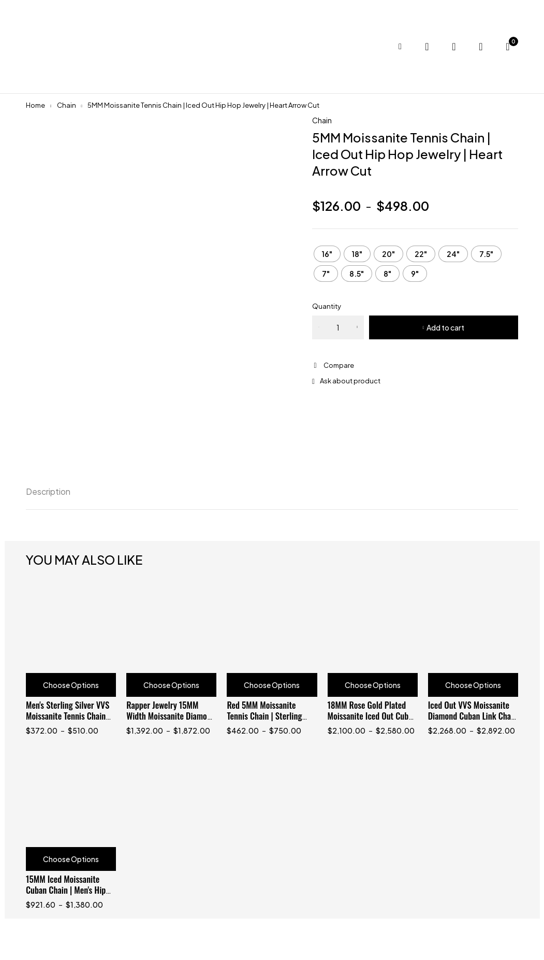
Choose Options (71, 685)
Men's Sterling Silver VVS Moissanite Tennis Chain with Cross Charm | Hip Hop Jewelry (67, 721)
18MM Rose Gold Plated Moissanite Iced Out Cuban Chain (372, 715)
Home (35, 105)
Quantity (326, 306)
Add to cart (445, 327)
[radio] (327, 254)
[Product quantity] (338, 327)
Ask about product (350, 381)
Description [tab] (48, 491)
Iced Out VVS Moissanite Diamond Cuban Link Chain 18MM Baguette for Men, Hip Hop (472, 721)
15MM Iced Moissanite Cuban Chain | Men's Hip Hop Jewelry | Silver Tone (67, 889)
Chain (66, 105)
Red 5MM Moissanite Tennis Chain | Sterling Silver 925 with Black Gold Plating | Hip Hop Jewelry (271, 721)
